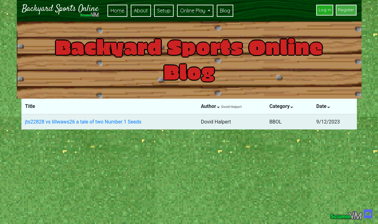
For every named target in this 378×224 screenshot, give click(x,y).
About (141, 10)
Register (346, 9)
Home (117, 10)
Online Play (193, 10)
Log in (325, 9)
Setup (164, 10)
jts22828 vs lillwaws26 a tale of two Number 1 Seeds (83, 122)
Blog (225, 10)
